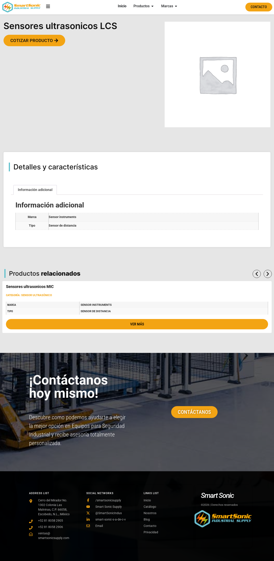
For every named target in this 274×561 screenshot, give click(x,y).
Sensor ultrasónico (36, 295)
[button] (257, 274)
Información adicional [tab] (35, 190)
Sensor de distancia (62, 225)
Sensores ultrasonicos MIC (30, 286)
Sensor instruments (62, 217)
